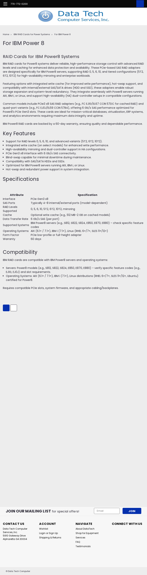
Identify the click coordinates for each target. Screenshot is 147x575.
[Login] (130, 4)
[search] (122, 4)
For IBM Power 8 (62, 34)
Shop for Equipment (87, 533)
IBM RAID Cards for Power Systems (32, 34)
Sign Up (53, 533)
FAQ (78, 542)
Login (42, 533)
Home (6, 34)
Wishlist (43, 528)
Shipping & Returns (50, 537)
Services (80, 537)
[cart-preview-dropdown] (139, 3)
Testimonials (83, 546)
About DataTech (85, 528)
